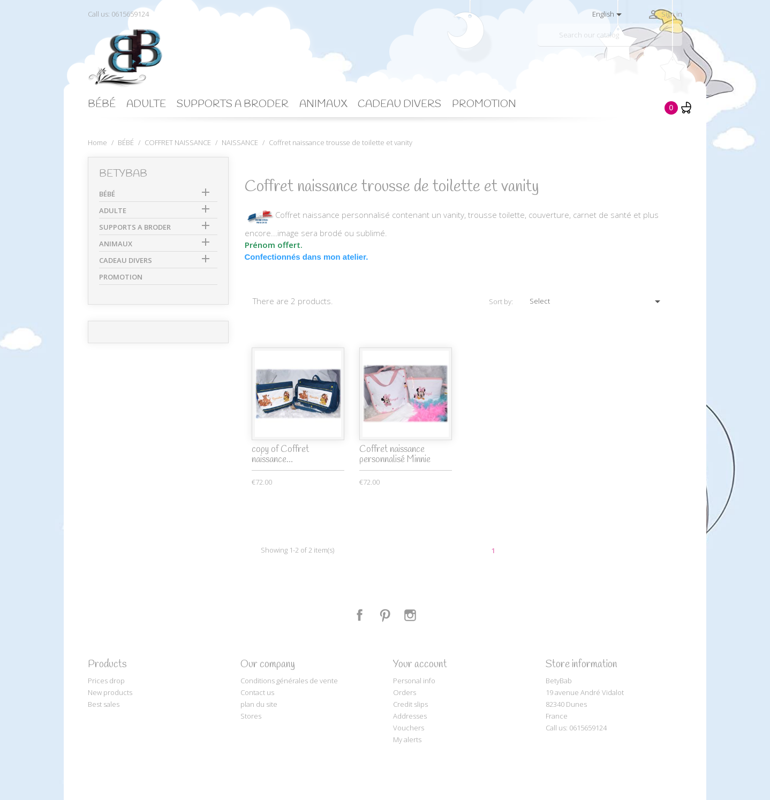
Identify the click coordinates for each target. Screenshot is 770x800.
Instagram (410, 615)
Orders (404, 692)
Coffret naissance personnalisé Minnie (395, 454)
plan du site (258, 704)
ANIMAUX (323, 104)
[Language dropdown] (608, 14)
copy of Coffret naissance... (280, 454)
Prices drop (106, 680)
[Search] (610, 35)
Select (597, 301)
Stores (250, 716)
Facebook (360, 615)
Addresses (410, 716)
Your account (420, 664)
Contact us (257, 692)
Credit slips (410, 704)
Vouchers (408, 728)
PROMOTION (484, 104)
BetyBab (123, 174)
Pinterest (385, 615)
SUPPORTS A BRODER (233, 104)
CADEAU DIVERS (399, 104)
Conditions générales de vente (289, 680)
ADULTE (146, 104)
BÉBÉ (102, 104)
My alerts (407, 739)
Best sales (103, 704)
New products (110, 692)
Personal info (414, 680)
